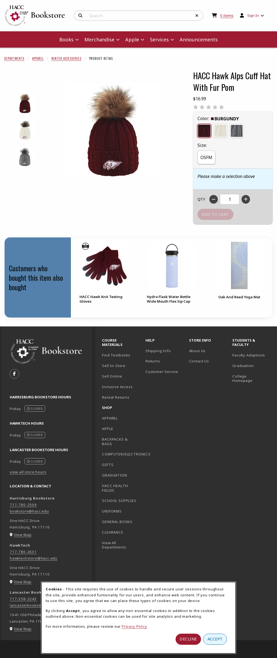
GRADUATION (114, 475)
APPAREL (110, 418)
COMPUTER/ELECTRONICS (121, 454)
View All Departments (114, 545)
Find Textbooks (116, 355)
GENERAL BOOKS (117, 521)
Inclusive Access (117, 386)
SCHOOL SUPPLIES (119, 500)
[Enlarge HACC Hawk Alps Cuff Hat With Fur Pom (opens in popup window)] (112, 130)
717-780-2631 (23, 551)
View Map (23, 534)
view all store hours (28, 471)
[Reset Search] (197, 15)
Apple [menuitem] (132, 39)
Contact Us (199, 361)
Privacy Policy (134, 626)
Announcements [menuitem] (199, 39)
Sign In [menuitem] (253, 15)
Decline (188, 639)
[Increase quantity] (246, 199)
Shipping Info (158, 350)
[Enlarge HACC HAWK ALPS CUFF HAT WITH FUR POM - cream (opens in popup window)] (24, 130)
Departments (14, 58)
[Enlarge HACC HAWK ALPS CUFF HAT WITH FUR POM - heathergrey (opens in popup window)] (24, 156)
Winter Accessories (66, 58)
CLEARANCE (112, 532)
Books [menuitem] (66, 39)
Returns (153, 361)
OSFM (206, 157)
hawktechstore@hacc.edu (33, 558)
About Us (197, 350)
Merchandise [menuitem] (99, 39)
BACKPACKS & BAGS (114, 441)
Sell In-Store (114, 365)
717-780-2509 (23, 504)
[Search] (80, 15)
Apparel (38, 58)
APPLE (107, 428)
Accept (215, 639)
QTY (201, 199)
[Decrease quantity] (213, 199)
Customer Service (162, 371)
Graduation (242, 365)
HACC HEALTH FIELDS (115, 488)
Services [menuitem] (159, 39)
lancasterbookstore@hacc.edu (38, 605)
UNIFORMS (112, 511)
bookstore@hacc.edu (29, 511)
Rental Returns (116, 397)
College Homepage (252, 378)
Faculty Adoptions (248, 355)
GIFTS (107, 464)
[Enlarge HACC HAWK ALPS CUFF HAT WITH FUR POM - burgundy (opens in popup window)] (24, 103)
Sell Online (112, 376)
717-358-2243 (23, 598)
